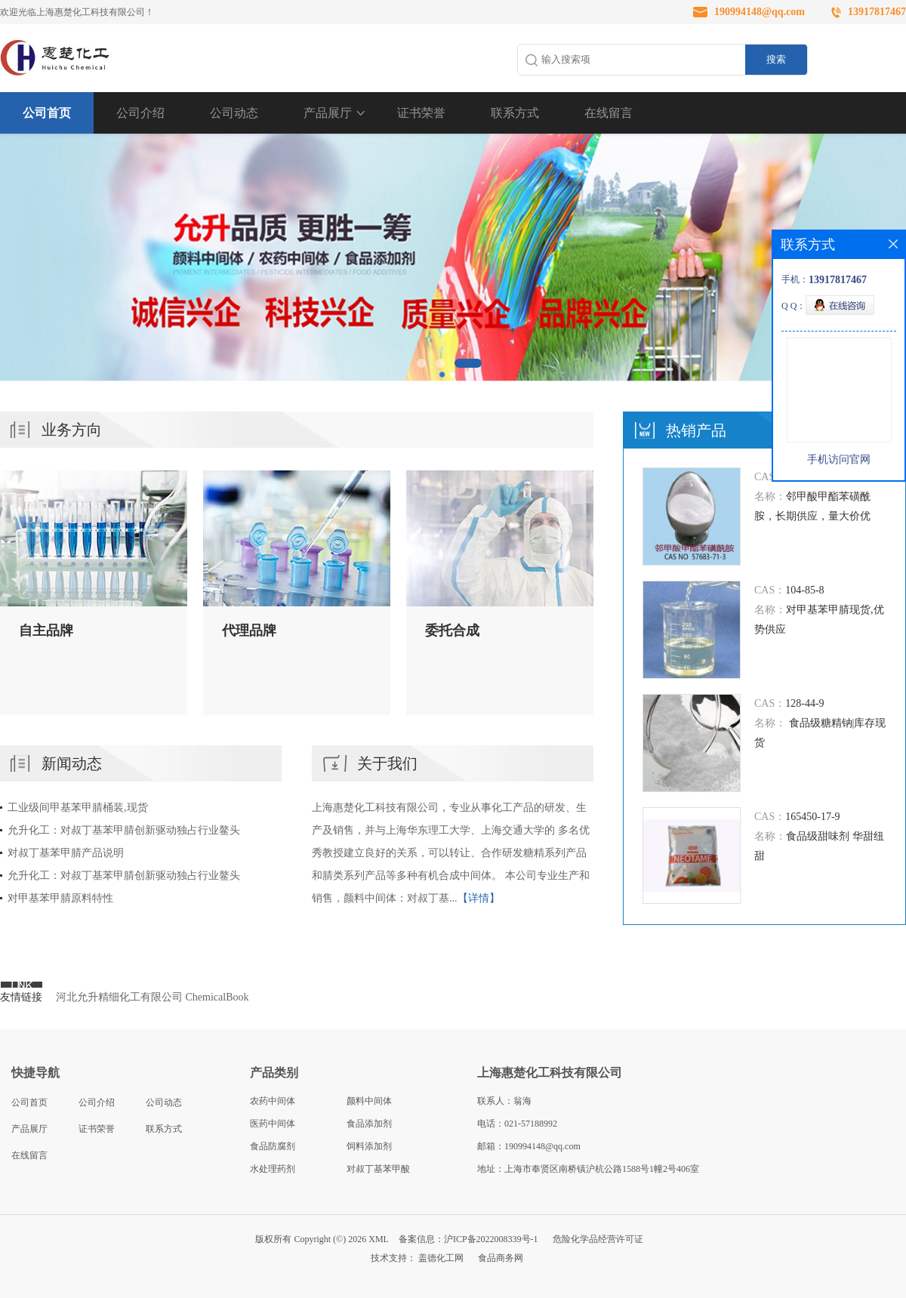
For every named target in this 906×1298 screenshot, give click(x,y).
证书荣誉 (421, 112)
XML (378, 1239)
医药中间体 (272, 1123)
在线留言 (608, 112)
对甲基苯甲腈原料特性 (60, 898)
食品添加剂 (369, 1123)
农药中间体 (272, 1101)
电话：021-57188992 (517, 1123)
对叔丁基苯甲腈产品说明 (66, 853)
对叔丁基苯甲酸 (378, 1169)
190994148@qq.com (759, 11)
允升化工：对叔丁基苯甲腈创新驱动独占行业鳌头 (124, 830)
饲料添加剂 (369, 1146)
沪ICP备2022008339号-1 (491, 1239)
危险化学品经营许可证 (598, 1239)
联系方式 (515, 112)
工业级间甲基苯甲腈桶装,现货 (78, 807)
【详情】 (479, 898)
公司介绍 (140, 112)
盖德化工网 (441, 1258)
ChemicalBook (217, 997)
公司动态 (234, 112)
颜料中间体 (369, 1101)
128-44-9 (804, 703)
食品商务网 (500, 1258)
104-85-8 (804, 590)
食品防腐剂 (272, 1146)
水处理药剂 (272, 1169)
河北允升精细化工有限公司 (119, 997)
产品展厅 (328, 112)
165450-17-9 (812, 816)
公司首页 (47, 112)
